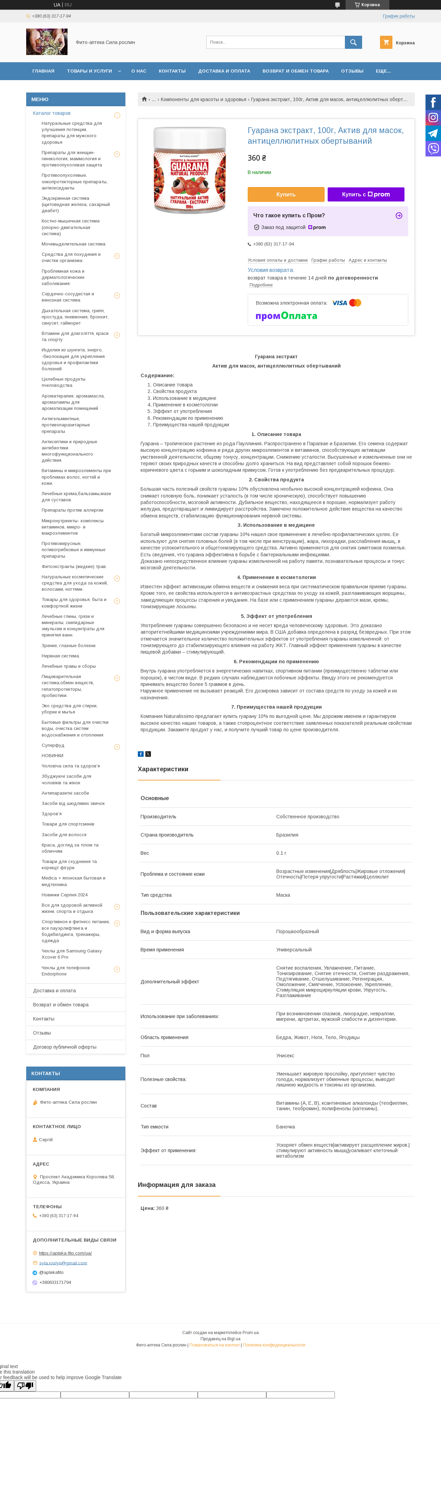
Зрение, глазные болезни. (69, 645)
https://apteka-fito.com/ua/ (65, 1253)
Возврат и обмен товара (296, 71)
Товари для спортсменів (68, 824)
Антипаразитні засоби (65, 793)
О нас (138, 71)
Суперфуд (53, 745)
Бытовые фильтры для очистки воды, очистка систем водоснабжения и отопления (75, 728)
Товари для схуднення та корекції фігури (69, 864)
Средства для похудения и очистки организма (71, 257)
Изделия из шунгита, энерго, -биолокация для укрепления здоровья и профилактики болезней (73, 359)
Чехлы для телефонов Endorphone (66, 970)
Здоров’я (52, 813)
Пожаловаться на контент (214, 1345)
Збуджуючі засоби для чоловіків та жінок (66, 779)
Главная (43, 71)
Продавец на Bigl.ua (220, 1338)
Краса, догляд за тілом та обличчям (70, 848)
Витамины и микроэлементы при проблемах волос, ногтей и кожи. (76, 476)
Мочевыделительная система (73, 244)
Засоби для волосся (64, 834)
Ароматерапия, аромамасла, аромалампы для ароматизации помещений (73, 402)
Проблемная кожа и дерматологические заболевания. (63, 277)
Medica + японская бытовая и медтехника (73, 881)
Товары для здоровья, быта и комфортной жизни (74, 602)
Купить (286, 194)
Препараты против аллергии (72, 510)
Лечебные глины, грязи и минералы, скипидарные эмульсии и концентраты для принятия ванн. (73, 626)
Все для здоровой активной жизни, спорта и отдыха (72, 908)
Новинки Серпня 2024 (65, 894)
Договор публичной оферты (64, 1047)
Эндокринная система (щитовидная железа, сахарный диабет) (76, 204)
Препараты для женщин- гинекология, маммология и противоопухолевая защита (72, 158)
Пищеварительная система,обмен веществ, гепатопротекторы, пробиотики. (68, 686)
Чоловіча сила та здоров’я (71, 765)
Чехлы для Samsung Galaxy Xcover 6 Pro (72, 954)
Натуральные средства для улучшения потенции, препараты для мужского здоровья (72, 133)
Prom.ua (251, 1332)
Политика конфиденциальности (274, 1345)
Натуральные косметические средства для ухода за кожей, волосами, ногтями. (75, 583)
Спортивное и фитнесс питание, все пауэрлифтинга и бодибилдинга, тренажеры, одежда (76, 931)
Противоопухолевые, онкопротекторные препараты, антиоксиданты (74, 181)
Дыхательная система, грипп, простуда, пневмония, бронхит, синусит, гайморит (75, 317)
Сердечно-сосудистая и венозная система (68, 297)
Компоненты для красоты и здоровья (203, 99)
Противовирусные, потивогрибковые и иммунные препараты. (73, 549)
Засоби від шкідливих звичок (73, 803)
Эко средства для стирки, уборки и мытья (70, 708)
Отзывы (352, 71)
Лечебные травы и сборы (69, 666)
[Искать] (353, 42)
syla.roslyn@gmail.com (63, 1262)
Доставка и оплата (224, 71)
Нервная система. (61, 655)
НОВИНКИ (52, 755)
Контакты (172, 71)
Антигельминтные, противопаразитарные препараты (66, 425)
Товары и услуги (89, 71)
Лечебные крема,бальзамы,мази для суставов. (76, 496)
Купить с (366, 195)
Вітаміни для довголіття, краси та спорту (75, 336)
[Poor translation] (25, 1385)
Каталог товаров (52, 113)
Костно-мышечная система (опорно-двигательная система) (71, 227)
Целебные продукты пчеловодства (63, 382)
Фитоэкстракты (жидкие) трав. (74, 566)
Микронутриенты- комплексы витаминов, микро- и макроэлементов (73, 527)
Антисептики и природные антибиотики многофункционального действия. (69, 451)
